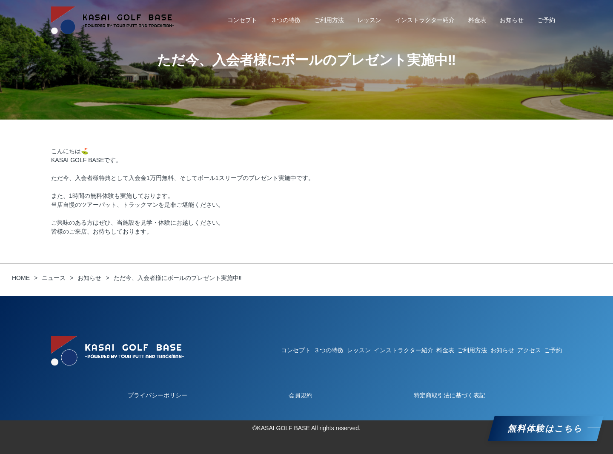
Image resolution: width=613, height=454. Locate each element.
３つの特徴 (286, 20)
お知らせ (512, 20)
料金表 (477, 20)
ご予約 (546, 20)
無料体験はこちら (545, 428)
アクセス (529, 350)
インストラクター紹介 (425, 20)
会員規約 (300, 395)
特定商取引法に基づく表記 (449, 395)
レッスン (369, 20)
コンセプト (242, 20)
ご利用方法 (329, 20)
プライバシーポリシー (157, 395)
